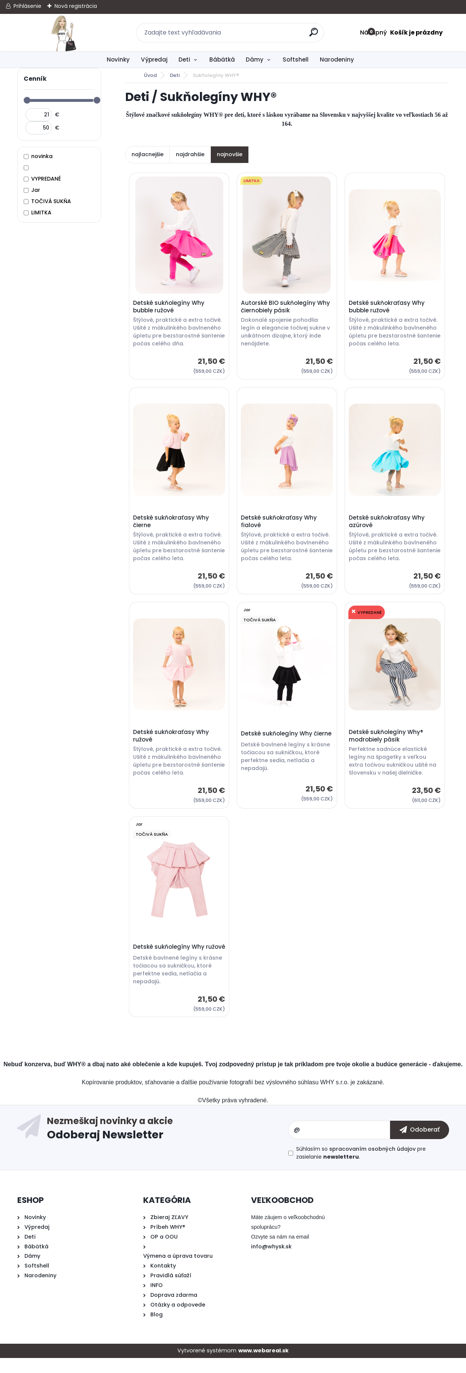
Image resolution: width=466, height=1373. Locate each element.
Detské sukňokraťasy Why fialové (280, 524)
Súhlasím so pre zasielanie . (361, 1168)
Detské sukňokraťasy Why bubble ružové (388, 307)
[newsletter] (419, 1145)
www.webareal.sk (263, 1366)
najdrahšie (190, 154)
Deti (184, 59)
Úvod (150, 75)
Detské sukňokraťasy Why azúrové (388, 524)
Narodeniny (337, 59)
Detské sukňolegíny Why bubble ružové (170, 307)
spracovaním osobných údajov (372, 1164)
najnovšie (229, 154)
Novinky (118, 59)
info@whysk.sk (271, 1261)
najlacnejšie (147, 154)
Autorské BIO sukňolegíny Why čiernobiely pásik (286, 307)
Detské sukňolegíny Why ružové (170, 958)
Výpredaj (154, 59)
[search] (314, 35)
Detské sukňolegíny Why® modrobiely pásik (387, 741)
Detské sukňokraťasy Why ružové (172, 741)
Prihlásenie (27, 6)
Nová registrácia (75, 6)
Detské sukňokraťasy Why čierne (172, 524)
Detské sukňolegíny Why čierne (277, 741)
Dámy (254, 59)
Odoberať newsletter (167, 1145)
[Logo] (63, 32)
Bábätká (222, 59)
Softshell (296, 59)
